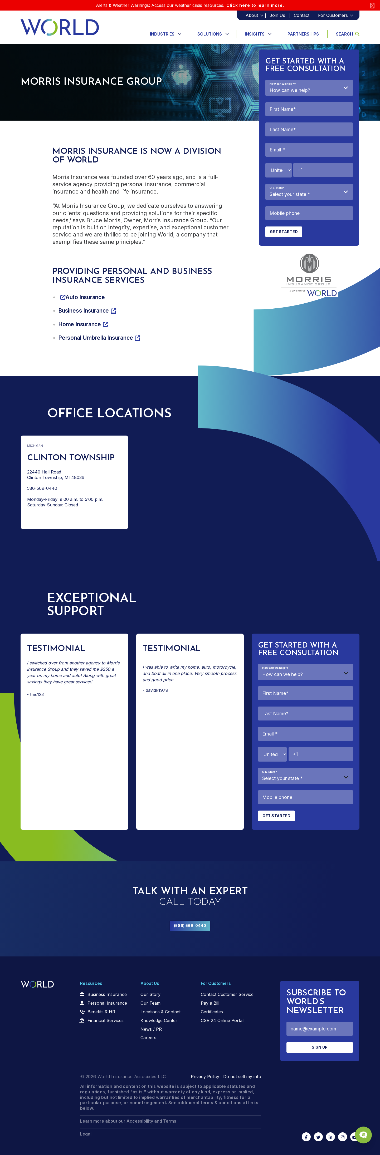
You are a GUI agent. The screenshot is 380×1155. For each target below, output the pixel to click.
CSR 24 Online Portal (222, 1020)
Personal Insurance (107, 1003)
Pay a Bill (210, 1003)
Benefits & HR (101, 1011)
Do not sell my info (242, 1076)
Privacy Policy (205, 1076)
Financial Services (105, 1020)
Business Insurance (107, 994)
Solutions (209, 34)
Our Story (150, 994)
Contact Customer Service (227, 994)
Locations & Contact (160, 1011)
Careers (148, 1037)
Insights (255, 34)
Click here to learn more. (255, 5)
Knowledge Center (158, 1020)
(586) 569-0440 (190, 925)
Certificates (212, 1011)
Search (347, 34)
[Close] (372, 5)
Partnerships (303, 34)
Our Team (150, 1003)
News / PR (151, 1029)
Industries (162, 34)
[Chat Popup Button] (361, 1131)
